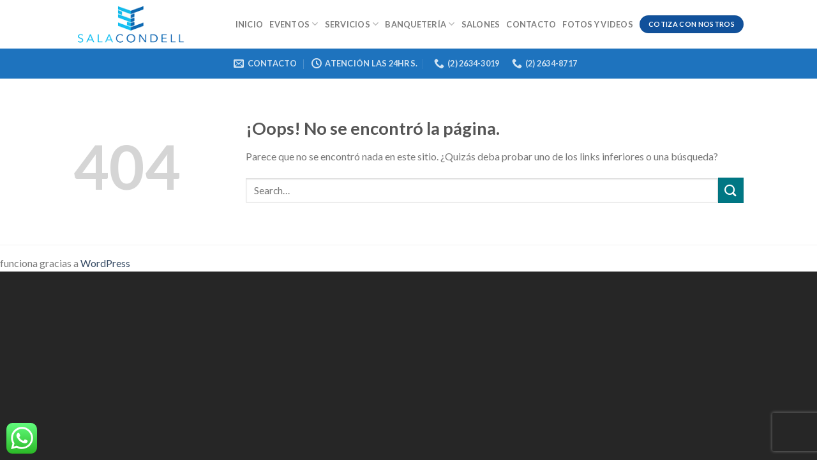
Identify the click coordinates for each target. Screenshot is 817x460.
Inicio (250, 24)
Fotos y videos (597, 24)
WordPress (105, 263)
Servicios (352, 24)
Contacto (531, 24)
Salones (480, 24)
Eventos (293, 24)
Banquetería (419, 24)
